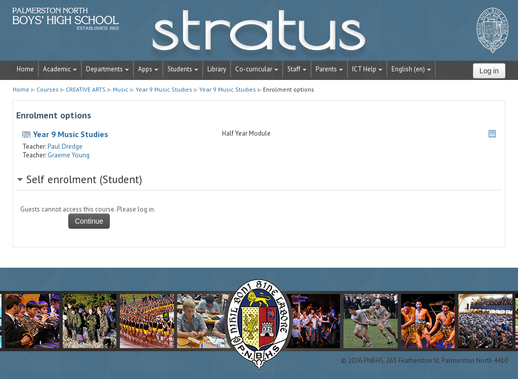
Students (182, 69)
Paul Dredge (65, 146)
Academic (60, 69)
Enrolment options (288, 89)
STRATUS (259, 35)
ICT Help (367, 69)
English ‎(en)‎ (411, 69)
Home (25, 69)
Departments (107, 69)
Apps (148, 69)
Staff (297, 69)
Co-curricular (256, 69)
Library (216, 69)
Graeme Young (69, 155)
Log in (489, 71)
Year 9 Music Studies (70, 134)
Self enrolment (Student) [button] (84, 179)
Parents (329, 69)
